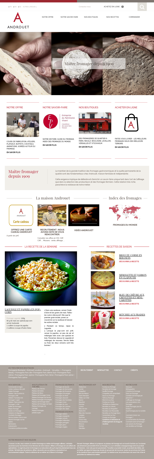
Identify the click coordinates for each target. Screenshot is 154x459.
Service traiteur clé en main (17, 417)
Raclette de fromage (109, 389)
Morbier (81, 426)
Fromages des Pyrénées (63, 400)
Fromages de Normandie (63, 389)
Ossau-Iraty (83, 419)
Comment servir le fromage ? (135, 422)
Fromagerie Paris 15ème (24, 375)
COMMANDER (134, 17)
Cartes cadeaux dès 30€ (16, 389)
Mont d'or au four (108, 400)
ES (19, 7)
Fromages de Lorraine (62, 406)
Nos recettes (112, 17)
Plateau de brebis (38, 391)
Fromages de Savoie (62, 387)
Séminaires (12, 424)
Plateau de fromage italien (41, 402)
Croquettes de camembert (111, 393)
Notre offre (47, 17)
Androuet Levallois (34, 370)
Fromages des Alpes (62, 409)
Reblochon (82, 387)
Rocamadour (83, 422)
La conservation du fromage (135, 419)
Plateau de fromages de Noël (42, 404)
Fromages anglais (61, 427)
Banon (81, 400)
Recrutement (87, 370)
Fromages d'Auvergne (62, 393)
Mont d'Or (82, 411)
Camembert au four (108, 415)
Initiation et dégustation (16, 413)
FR (10, 7)
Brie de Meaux (84, 393)
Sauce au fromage (108, 396)
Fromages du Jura (61, 404)
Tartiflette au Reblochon (110, 404)
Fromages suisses (61, 418)
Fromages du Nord (61, 396)
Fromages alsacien (61, 398)
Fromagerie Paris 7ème (44, 375)
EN (14, 7)
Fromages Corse (60, 402)
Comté (81, 389)
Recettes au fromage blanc (111, 413)
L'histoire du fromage (133, 391)
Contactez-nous (85, 7)
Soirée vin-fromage (14, 411)
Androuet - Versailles (51, 370)
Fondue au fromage (109, 387)
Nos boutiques (91, 17)
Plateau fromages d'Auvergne (42, 400)
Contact (118, 370)
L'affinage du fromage (133, 400)
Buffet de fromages (14, 406)
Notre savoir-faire (69, 17)
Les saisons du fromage (134, 424)
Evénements (12, 426)
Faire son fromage (132, 393)
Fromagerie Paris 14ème (17, 377)
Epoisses (82, 417)
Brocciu (81, 424)
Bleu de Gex (83, 409)
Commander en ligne (15, 387)
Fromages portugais (62, 422)
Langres (81, 415)
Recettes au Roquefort (109, 409)
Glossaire (129, 387)
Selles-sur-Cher (84, 398)
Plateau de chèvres (38, 389)
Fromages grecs (60, 425)
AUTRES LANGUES (30, 7)
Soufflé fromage (107, 391)
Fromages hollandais (62, 420)
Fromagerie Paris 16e (24, 373)
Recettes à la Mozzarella (110, 411)
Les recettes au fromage (134, 426)
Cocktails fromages (14, 415)
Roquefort (82, 391)
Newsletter (103, 370)
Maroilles (82, 428)
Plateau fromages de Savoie (41, 397)
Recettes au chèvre (108, 406)
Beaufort (82, 402)
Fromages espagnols (62, 416)
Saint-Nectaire (84, 396)
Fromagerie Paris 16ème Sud (44, 373)
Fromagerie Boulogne (16, 370)
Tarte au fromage (108, 398)
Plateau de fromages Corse (41, 395)
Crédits (134, 370)
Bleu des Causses (85, 413)
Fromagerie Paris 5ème (64, 375)
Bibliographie (130, 389)
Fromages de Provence (63, 391)
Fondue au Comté (108, 402)
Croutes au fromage (109, 417)
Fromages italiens (61, 414)
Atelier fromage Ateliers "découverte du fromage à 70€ (16, 393)
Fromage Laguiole (13, 318)
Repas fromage (13, 409)
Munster (81, 404)
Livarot (81, 406)
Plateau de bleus (37, 393)
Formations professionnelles (17, 428)
